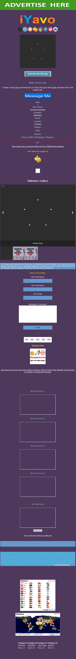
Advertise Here (38, 349)
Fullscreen (37, 534)
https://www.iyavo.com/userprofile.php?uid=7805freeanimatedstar (38, 146)
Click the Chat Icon (62, 568)
